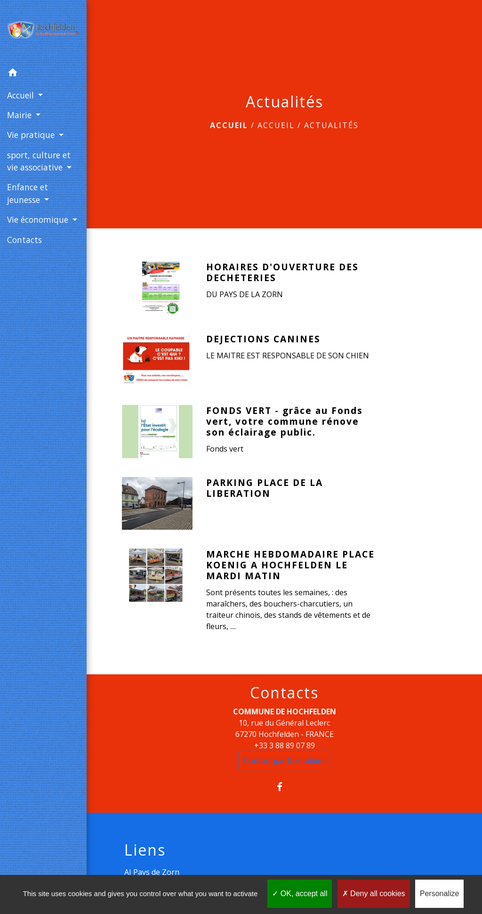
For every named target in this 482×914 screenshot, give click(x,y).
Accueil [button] (21, 95)
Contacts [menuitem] (24, 239)
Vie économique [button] (39, 219)
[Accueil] (43, 31)
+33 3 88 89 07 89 (284, 745)
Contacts (284, 693)
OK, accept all (299, 894)
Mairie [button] (20, 115)
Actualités (331, 125)
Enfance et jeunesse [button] (27, 193)
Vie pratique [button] (32, 134)
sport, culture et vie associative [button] (39, 161)
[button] (43, 74)
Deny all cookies (373, 894)
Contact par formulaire (284, 760)
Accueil (229, 125)
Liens (145, 850)
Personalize (439, 894)
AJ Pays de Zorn (151, 872)
